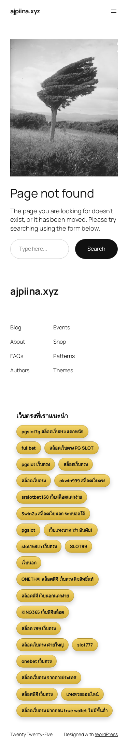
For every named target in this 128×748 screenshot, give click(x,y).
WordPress (106, 734)
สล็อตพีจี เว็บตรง (37, 694)
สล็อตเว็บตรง (75, 464)
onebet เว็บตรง (37, 661)
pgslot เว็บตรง (36, 464)
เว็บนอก (29, 563)
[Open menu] (114, 11)
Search (96, 248)
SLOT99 (78, 546)
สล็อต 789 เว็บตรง (39, 628)
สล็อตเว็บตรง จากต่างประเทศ (49, 677)
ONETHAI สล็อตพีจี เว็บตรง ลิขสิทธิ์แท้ (58, 579)
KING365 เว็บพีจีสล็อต (43, 612)
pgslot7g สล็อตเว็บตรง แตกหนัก (52, 431)
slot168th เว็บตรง (39, 546)
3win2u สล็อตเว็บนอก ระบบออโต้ (53, 514)
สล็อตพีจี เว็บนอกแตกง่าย (45, 596)
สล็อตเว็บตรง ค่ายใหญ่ (42, 645)
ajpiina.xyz (25, 11)
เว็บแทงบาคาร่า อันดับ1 (70, 530)
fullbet (29, 448)
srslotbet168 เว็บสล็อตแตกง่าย (52, 497)
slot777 (85, 645)
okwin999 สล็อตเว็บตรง (82, 481)
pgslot (28, 530)
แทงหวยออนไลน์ (82, 694)
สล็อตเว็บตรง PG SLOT (71, 448)
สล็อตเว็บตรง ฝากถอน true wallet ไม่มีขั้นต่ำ (65, 710)
